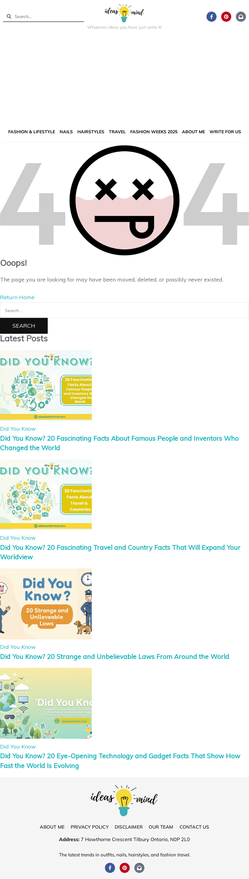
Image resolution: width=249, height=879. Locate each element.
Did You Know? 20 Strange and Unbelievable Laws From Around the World (114, 656)
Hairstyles (90, 131)
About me (193, 131)
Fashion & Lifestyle (31, 131)
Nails (66, 131)
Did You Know (18, 428)
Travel (117, 131)
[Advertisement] (124, 80)
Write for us (225, 131)
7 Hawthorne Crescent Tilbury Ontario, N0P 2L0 (135, 839)
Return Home (17, 297)
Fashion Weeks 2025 (153, 131)
